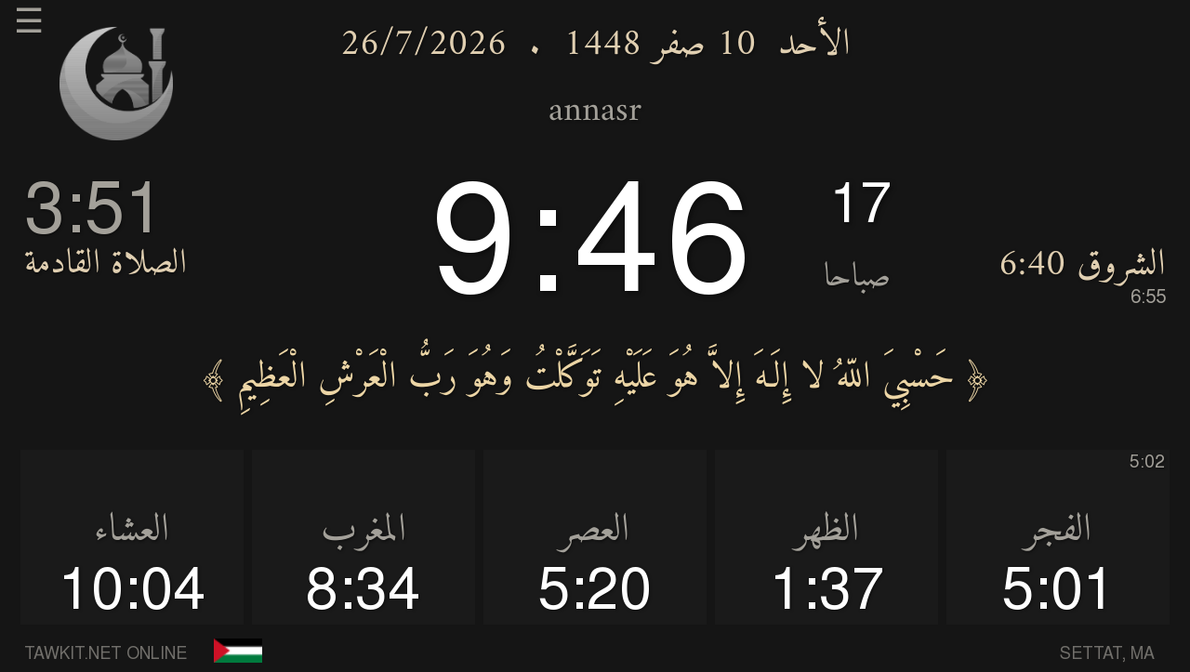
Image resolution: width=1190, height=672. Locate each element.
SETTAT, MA (1107, 654)
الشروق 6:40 (1082, 274)
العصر (594, 530)
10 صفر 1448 (659, 45)
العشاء (131, 530)
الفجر (1058, 530)
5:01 (1058, 592)
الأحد (814, 45)
